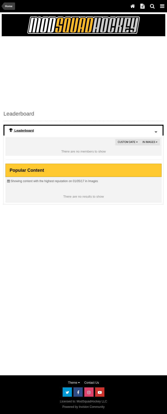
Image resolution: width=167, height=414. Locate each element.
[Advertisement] (61, 72)
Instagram (89, 392)
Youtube (99, 392)
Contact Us (91, 382)
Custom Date (128, 142)
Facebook (78, 392)
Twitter (67, 392)
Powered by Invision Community (83, 407)
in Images (150, 142)
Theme (74, 382)
